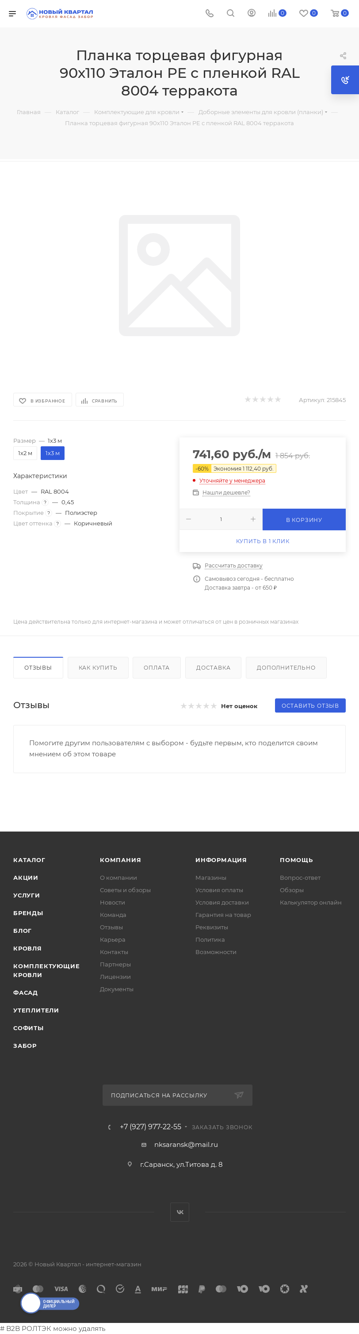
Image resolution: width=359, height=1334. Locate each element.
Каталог (29, 859)
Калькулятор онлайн (311, 902)
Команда (113, 914)
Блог (22, 930)
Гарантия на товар (223, 914)
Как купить (98, 667)
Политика (210, 939)
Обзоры (292, 889)
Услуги (26, 895)
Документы (117, 989)
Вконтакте (179, 1212)
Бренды (28, 912)
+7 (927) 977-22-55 (150, 1127)
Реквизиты (211, 927)
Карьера (113, 939)
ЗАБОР (25, 1045)
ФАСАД (25, 992)
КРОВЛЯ (27, 948)
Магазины (210, 877)
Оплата (157, 667)
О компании (118, 877)
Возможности (216, 951)
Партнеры (115, 964)
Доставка (213, 667)
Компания (120, 859)
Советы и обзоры (125, 889)
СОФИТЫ (28, 1027)
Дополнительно (286, 667)
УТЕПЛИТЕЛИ (36, 1010)
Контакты (114, 951)
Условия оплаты (219, 889)
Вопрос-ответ (300, 877)
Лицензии (115, 976)
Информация (221, 859)
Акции (25, 877)
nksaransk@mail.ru (186, 1144)
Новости (112, 902)
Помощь (296, 859)
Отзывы (38, 667)
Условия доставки (222, 902)
